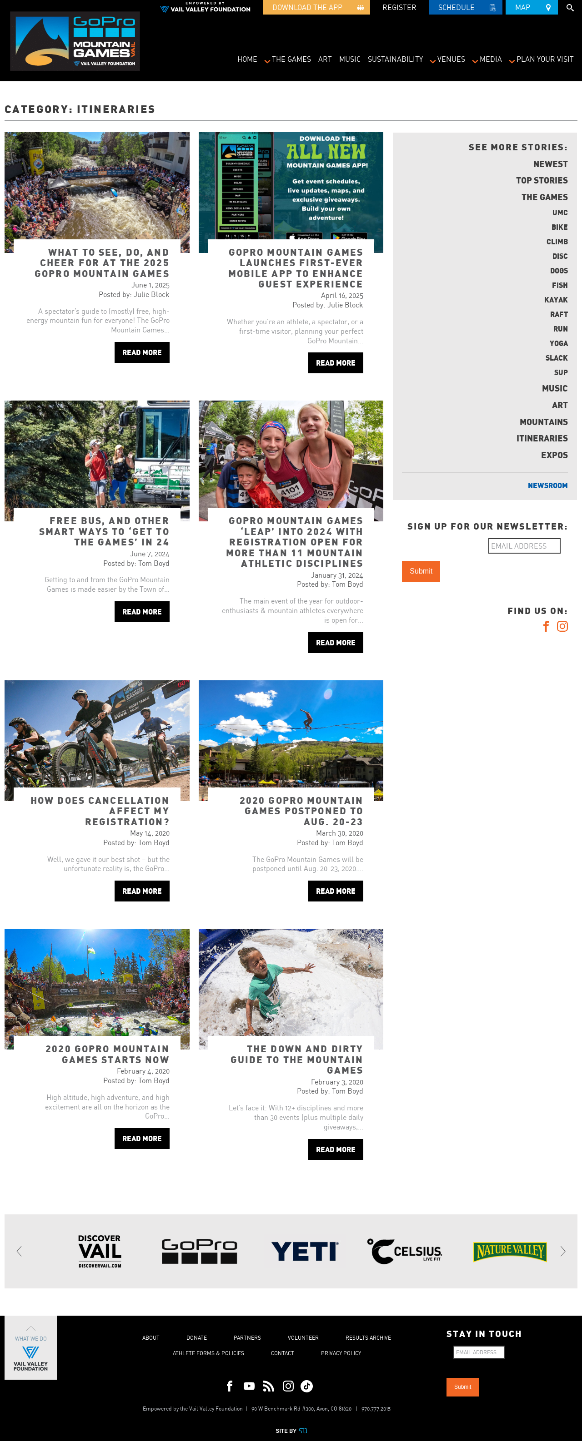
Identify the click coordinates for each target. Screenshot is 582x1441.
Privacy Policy (341, 1353)
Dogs (559, 270)
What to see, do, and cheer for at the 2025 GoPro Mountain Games (102, 262)
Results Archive (368, 1337)
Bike (560, 227)
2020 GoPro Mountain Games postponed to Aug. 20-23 (302, 810)
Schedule (465, 9)
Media (491, 59)
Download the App (316, 9)
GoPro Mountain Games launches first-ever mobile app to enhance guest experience (296, 268)
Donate (196, 1337)
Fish (560, 285)
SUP (561, 372)
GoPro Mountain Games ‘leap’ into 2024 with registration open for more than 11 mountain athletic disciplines (295, 541)
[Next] (562, 1251)
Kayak (556, 299)
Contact (282, 1353)
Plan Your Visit (545, 59)
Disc (560, 256)
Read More (142, 352)
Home (247, 59)
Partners (247, 1337)
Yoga (559, 343)
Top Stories (542, 179)
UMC (560, 212)
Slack (557, 357)
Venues (451, 59)
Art (325, 59)
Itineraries (542, 437)
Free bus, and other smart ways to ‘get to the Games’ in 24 (104, 531)
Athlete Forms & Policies (208, 1353)
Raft (559, 314)
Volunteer (303, 1337)
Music (350, 59)
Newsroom (548, 485)
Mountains (544, 421)
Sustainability (395, 59)
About (151, 1337)
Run (560, 328)
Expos (554, 454)
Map (531, 6)
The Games (291, 59)
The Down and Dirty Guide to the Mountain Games (297, 1059)
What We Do (31, 1348)
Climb (557, 241)
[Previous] (20, 1251)
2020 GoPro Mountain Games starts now (107, 1053)
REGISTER (399, 7)
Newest (550, 163)
